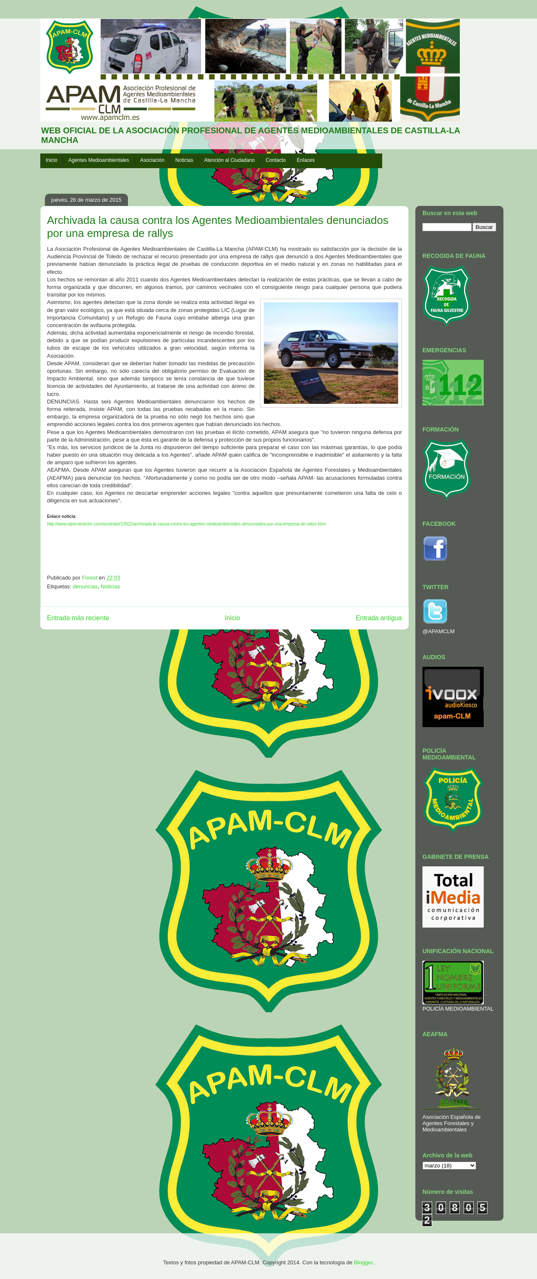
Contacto (276, 160)
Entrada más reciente (78, 617)
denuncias (85, 586)
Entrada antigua (379, 617)
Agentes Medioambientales (98, 160)
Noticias (184, 160)
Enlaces (306, 160)
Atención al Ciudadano (229, 160)
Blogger (363, 1262)
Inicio (51, 160)
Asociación (152, 160)
